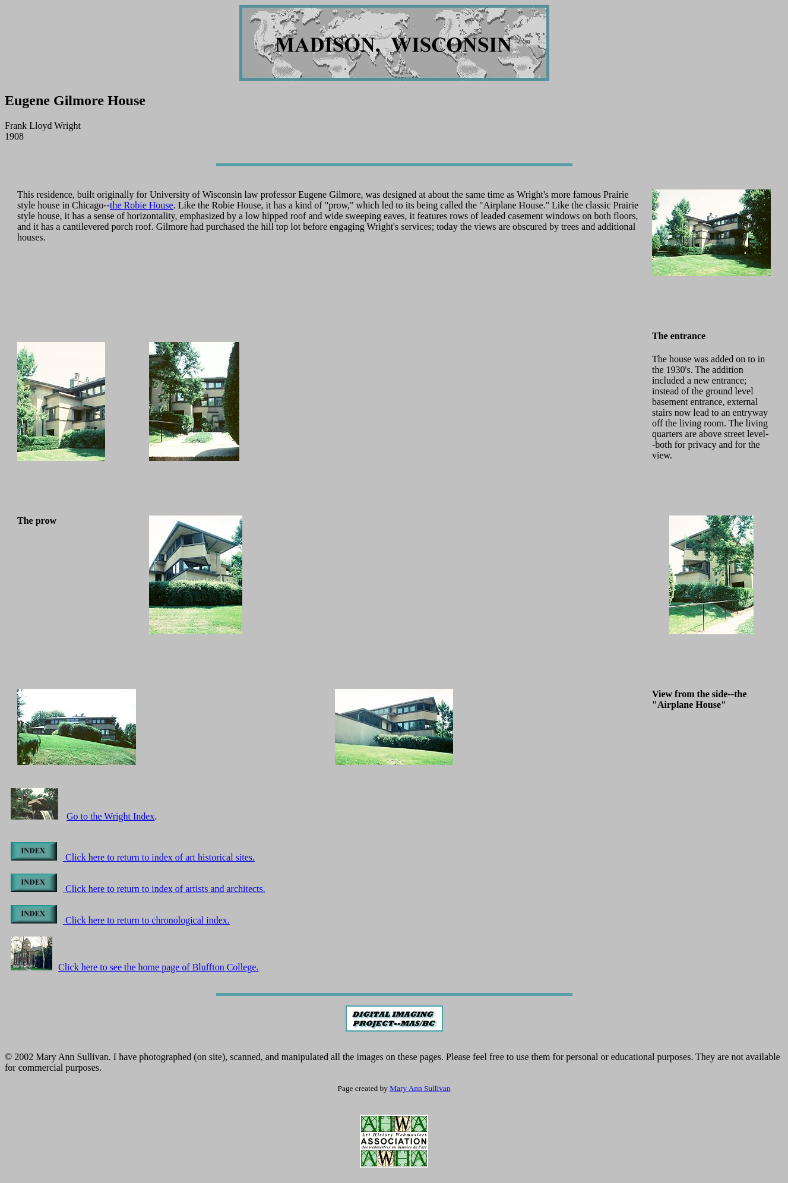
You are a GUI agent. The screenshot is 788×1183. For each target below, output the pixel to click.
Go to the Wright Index (110, 816)
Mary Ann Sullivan (420, 1088)
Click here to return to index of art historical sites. (133, 857)
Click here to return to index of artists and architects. (138, 889)
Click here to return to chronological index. (120, 920)
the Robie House (141, 205)
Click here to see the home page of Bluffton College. (134, 967)
